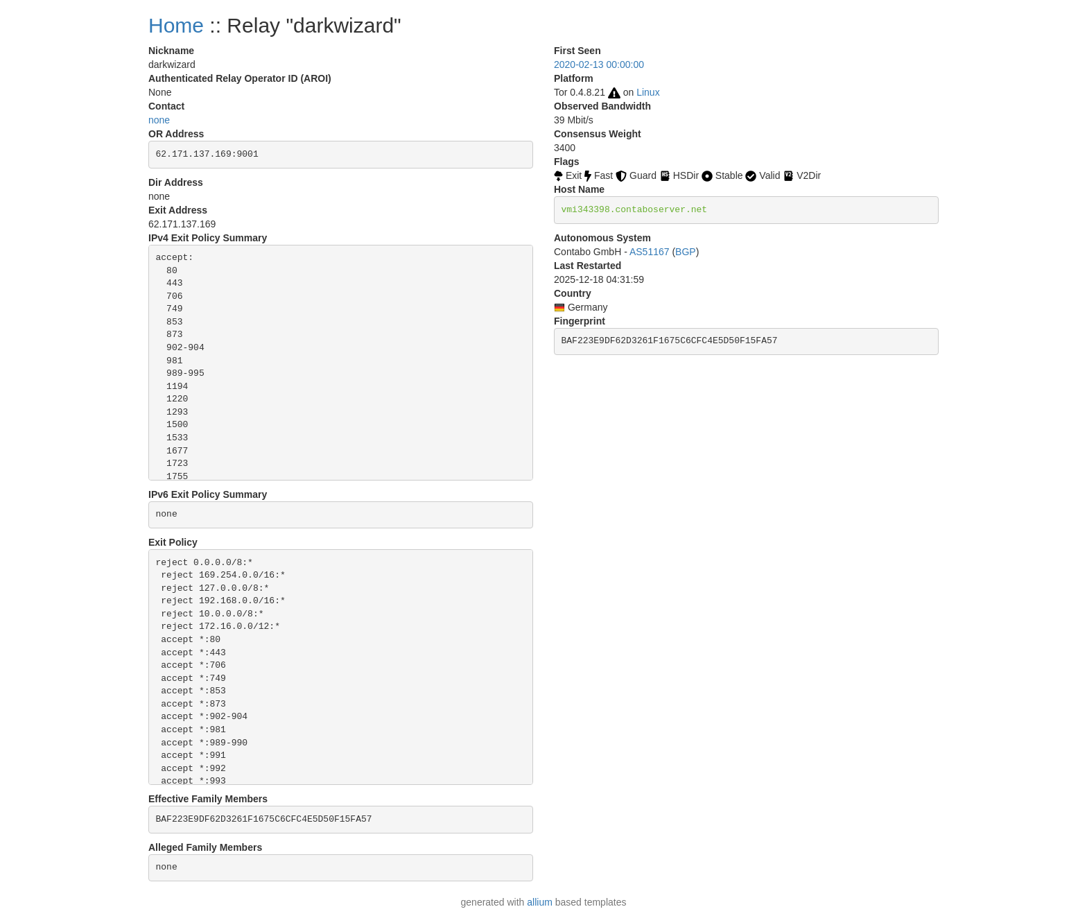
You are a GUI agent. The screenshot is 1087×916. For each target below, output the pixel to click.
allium (540, 902)
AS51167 (649, 251)
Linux (647, 92)
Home (176, 25)
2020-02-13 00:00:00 (599, 64)
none (159, 120)
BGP (685, 251)
